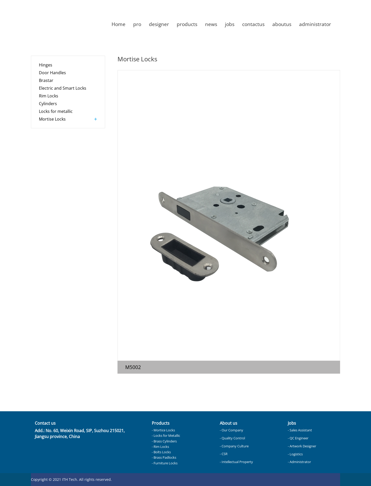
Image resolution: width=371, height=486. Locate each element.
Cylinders (48, 103)
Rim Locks (48, 96)
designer (159, 24)
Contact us (45, 423)
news (211, 24)
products (187, 24)
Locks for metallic (56, 111)
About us (228, 423)
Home (118, 24)
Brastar (46, 80)
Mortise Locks (52, 119)
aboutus (281, 24)
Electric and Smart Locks (62, 88)
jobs (229, 24)
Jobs (292, 423)
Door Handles (52, 73)
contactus (253, 24)
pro (137, 24)
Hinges (45, 65)
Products (161, 423)
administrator (315, 24)
